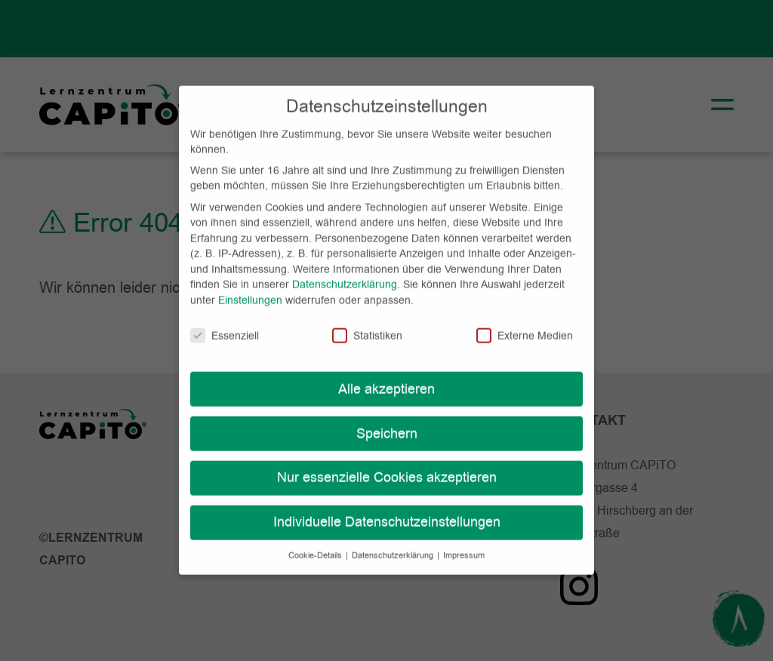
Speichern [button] (386, 419)
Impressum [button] (464, 542)
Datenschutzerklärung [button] (394, 542)
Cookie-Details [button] (316, 542)
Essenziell (224, 321)
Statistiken (367, 321)
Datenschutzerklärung (344, 270)
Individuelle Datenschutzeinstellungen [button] (386, 509)
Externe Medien (524, 321)
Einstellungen (250, 286)
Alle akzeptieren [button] (386, 375)
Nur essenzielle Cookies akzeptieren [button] (387, 464)
